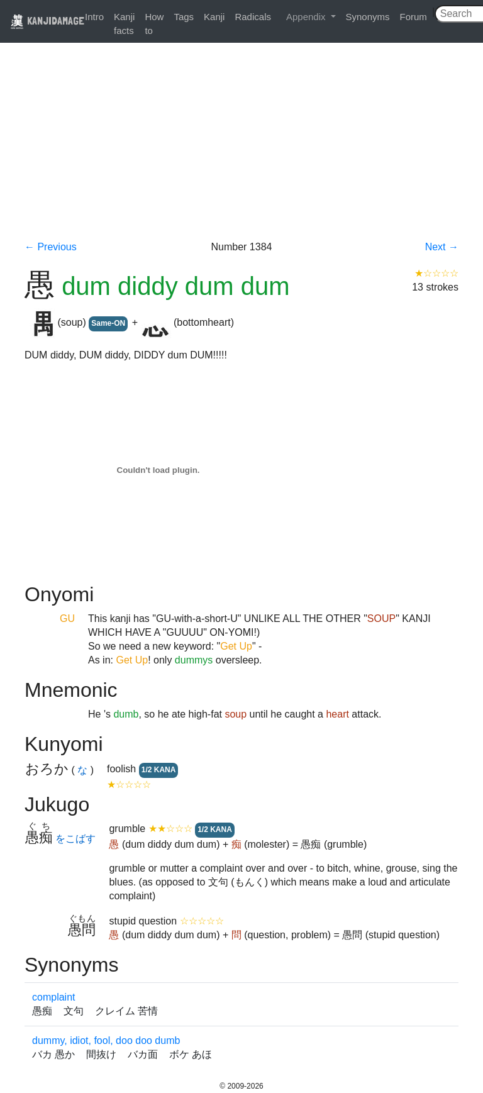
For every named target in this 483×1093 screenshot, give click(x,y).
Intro (94, 16)
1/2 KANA (159, 769)
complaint (53, 997)
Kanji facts (124, 23)
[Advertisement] (241, 146)
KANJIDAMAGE (47, 20)
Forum (413, 16)
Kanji (214, 16)
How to (154, 23)
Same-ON (108, 323)
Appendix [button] (307, 16)
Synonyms (368, 16)
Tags (184, 16)
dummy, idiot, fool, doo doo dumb (106, 1040)
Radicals (253, 16)
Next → (441, 246)
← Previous (51, 246)
